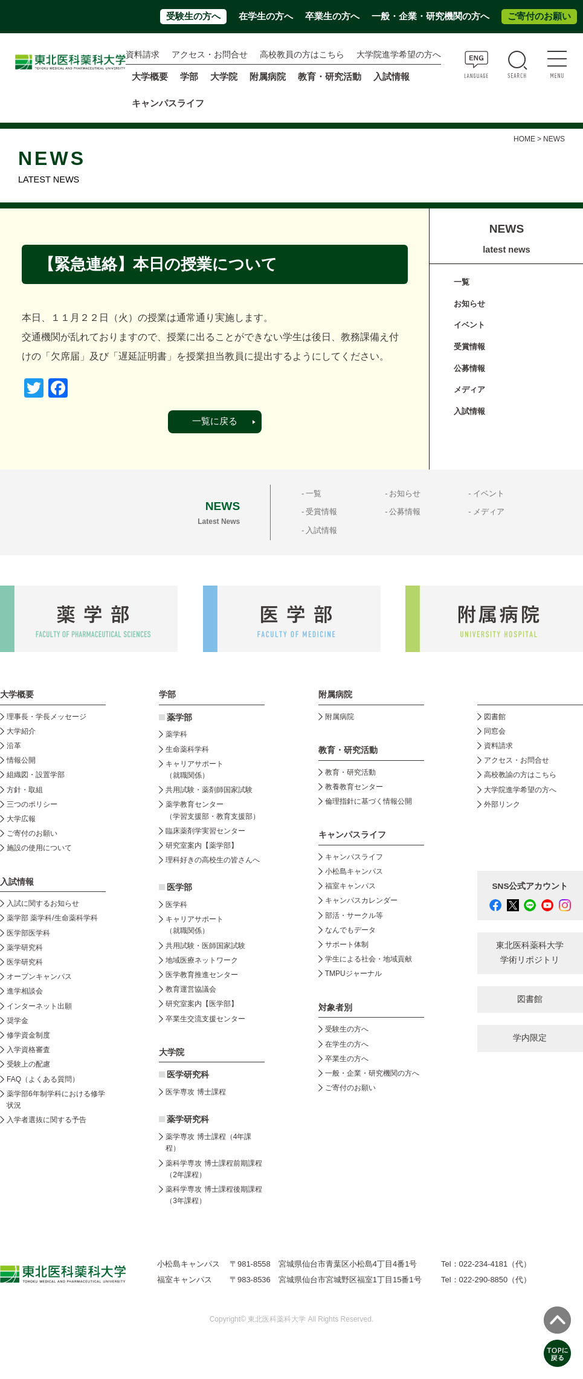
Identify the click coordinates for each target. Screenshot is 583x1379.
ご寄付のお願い (539, 16)
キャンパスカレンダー (361, 900)
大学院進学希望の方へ (398, 54)
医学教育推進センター (202, 974)
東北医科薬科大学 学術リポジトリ (530, 952)
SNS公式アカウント (530, 886)
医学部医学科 (28, 933)
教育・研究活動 (350, 772)
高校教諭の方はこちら (520, 774)
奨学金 (17, 1020)
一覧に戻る (214, 421)
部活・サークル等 (354, 915)
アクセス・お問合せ (210, 54)
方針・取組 (25, 790)
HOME (524, 139)
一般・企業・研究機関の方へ (430, 16)
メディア (469, 389)
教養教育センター (354, 787)
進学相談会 (25, 991)
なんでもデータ (350, 930)
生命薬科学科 (187, 749)
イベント (469, 324)
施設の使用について (39, 848)
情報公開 (21, 760)
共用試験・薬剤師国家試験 (209, 790)
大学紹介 (21, 731)
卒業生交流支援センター (205, 1019)
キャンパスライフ (354, 857)
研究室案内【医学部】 (202, 1004)
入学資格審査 (28, 1049)
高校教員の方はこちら (302, 54)
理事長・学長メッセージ (46, 716)
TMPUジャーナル (353, 973)
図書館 (495, 716)
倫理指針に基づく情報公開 (368, 801)
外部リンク (502, 804)
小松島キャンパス (354, 871)
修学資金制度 (28, 1035)
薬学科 (176, 734)
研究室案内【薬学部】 (202, 845)
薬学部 (179, 717)
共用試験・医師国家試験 (205, 945)
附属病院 (268, 77)
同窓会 (495, 731)
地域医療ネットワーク (202, 960)
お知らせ (469, 303)
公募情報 (469, 368)
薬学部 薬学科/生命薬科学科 (52, 918)
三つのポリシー (32, 804)
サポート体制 (347, 944)
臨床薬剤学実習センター (205, 831)
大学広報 (21, 819)
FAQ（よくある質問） (43, 1079)
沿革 (14, 745)
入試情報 (469, 411)
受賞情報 (469, 346)
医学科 (176, 904)
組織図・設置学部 (36, 774)
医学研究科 (25, 962)
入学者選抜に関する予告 (46, 1120)
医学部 (179, 887)
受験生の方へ (193, 16)
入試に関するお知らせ (43, 903)
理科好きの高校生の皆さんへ (213, 860)
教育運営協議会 (191, 989)
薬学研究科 (25, 947)
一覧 (461, 281)
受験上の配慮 (28, 1064)
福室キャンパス (350, 886)
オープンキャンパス (39, 976)
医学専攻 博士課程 (195, 1092)
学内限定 (530, 1037)
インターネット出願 (39, 1006)
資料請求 (142, 54)
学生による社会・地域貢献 (368, 959)
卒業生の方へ (332, 16)
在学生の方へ (266, 16)
